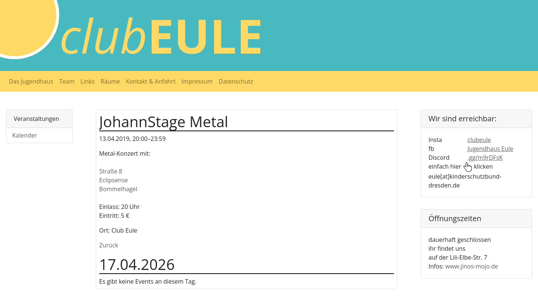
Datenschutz (236, 81)
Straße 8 (110, 171)
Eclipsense (113, 180)
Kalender (24, 135)
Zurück (108, 245)
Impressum (197, 81)
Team (67, 81)
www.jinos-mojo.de (471, 266)
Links (87, 81)
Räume (110, 81)
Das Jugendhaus (31, 81)
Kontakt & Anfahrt (151, 81)
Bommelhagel (118, 189)
